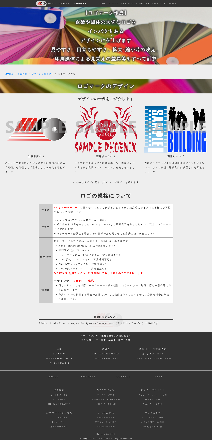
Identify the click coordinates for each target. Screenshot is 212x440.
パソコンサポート (59, 417)
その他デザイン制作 (153, 404)
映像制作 (59, 390)
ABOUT (113, 3)
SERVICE (127, 3)
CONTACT (158, 3)
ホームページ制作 (106, 395)
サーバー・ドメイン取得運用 (106, 399)
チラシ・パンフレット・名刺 (153, 395)
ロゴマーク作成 (152, 399)
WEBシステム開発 (106, 427)
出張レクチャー (59, 422)
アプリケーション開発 (106, 422)
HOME (102, 3)
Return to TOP (106, 434)
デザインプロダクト (152, 390)
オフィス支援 (153, 413)
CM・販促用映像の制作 (59, 404)
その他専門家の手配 (153, 427)
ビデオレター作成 (59, 395)
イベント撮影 (59, 399)
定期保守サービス (59, 427)
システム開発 (106, 413)
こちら (113, 358)
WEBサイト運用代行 (106, 404)
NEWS (172, 3)
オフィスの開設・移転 (153, 417)
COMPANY (143, 3)
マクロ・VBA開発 (106, 417)
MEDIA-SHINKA (101, 439)
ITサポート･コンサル (59, 413)
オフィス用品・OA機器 (152, 422)
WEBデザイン (106, 390)
